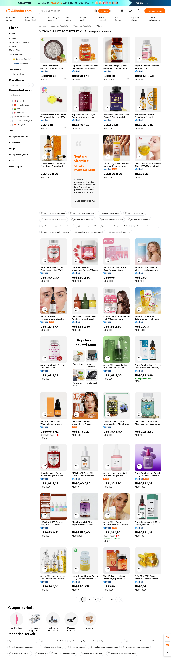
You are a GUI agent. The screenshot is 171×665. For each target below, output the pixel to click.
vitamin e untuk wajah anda (53, 219)
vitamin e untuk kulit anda (53, 213)
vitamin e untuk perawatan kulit (140, 641)
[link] (167, 638)
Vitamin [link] (99, 26)
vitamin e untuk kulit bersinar (22, 641)
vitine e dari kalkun (76, 647)
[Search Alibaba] (66, 10)
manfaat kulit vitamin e (119, 232)
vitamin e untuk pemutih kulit (114, 226)
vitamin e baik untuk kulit (82, 219)
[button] (95, 11)
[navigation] (21, 313)
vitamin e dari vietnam (19, 653)
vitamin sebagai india (51, 647)
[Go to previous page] (78, 599)
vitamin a (40, 653)
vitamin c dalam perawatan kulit (89, 232)
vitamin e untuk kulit (134, 213)
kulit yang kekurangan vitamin (22, 647)
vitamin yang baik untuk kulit (136, 647)
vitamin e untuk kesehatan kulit (104, 647)
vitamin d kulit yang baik (92, 653)
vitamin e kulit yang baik (139, 219)
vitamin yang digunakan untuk (82, 641)
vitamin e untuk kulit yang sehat (55, 232)
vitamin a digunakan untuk (63, 653)
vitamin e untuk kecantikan (145, 226)
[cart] (131, 11)
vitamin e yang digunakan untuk (122, 653)
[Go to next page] (123, 599)
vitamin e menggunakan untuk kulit (56, 226)
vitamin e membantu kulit (111, 219)
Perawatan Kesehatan (59, 26)
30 (118, 599)
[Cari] (104, 11)
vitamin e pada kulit (87, 226)
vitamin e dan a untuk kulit (82, 213)
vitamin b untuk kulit (110, 641)
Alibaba (42, 26)
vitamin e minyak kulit (109, 213)
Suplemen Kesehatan (82, 26)
